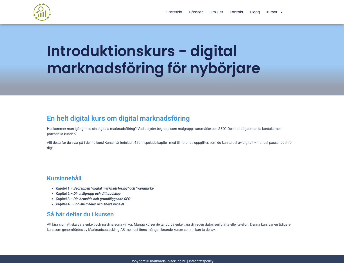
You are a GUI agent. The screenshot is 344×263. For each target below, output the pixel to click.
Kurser (274, 12)
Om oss (216, 12)
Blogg (255, 12)
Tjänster (196, 12)
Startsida (174, 12)
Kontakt (237, 12)
